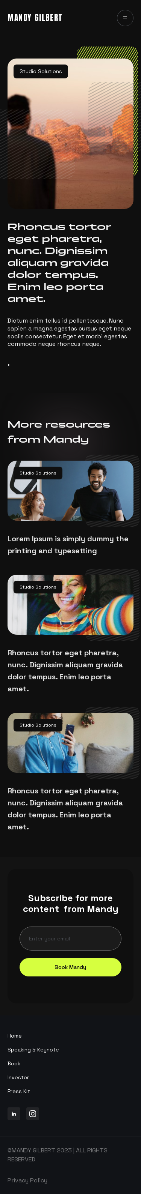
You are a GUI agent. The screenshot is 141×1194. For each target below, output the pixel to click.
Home (15, 1035)
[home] (35, 18)
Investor (18, 1077)
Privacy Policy (27, 1180)
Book (14, 1063)
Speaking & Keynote (33, 1049)
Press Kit (19, 1091)
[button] (125, 18)
